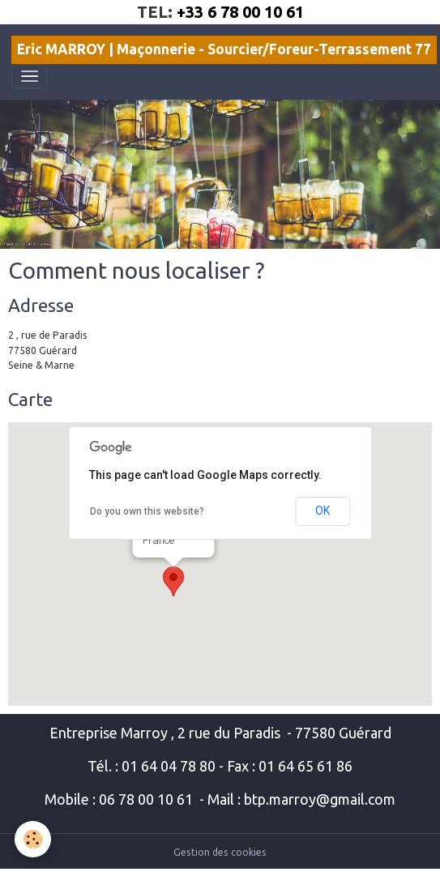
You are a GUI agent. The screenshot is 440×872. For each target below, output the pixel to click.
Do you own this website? (147, 511)
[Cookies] (33, 839)
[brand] (224, 50)
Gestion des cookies (220, 852)
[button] (173, 581)
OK (322, 510)
